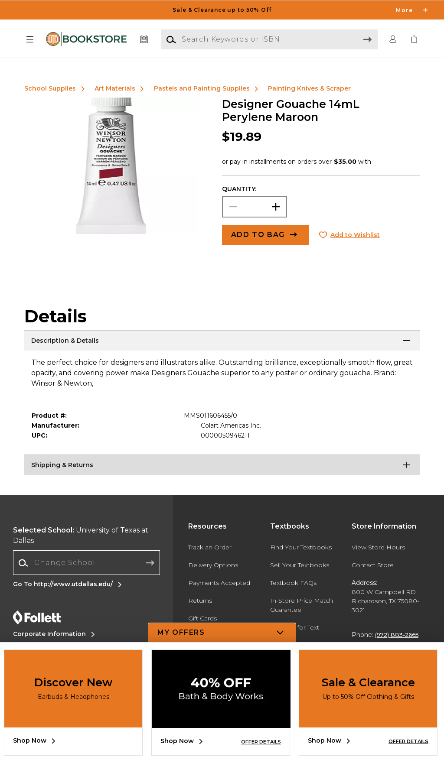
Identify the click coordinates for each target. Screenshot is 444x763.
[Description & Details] (222, 341)
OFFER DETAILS (261, 742)
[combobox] (86, 563)
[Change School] (86, 562)
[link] (414, 39)
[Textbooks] (144, 39)
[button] (30, 39)
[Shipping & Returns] (222, 465)
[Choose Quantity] (254, 206)
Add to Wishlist (355, 235)
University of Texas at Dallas (80, 535)
